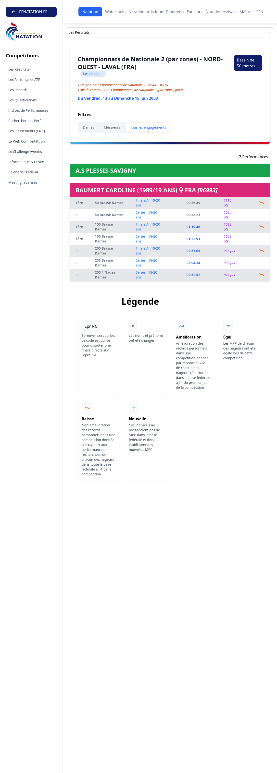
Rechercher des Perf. (24, 120)
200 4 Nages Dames (105, 274)
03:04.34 (193, 262)
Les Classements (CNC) (26, 131)
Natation (90, 11)
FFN (260, 11)
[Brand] (31, 31)
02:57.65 (193, 250)
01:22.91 (193, 238)
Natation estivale (221, 11)
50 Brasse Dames (109, 202)
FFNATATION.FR (30, 11)
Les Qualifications (22, 100)
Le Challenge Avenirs (25, 151)
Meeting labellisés (22, 182)
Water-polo (115, 11)
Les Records (17, 89)
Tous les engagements (148, 127)
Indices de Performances (28, 110)
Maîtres (246, 11)
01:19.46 (193, 226)
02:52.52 (193, 274)
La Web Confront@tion (26, 141)
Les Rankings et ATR (24, 79)
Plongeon (175, 11)
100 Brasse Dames (104, 226)
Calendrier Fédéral (23, 172)
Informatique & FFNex (26, 161)
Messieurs (112, 127)
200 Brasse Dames (104, 250)
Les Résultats (18, 69)
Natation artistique (145, 11)
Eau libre (195, 11)
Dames (88, 127)
